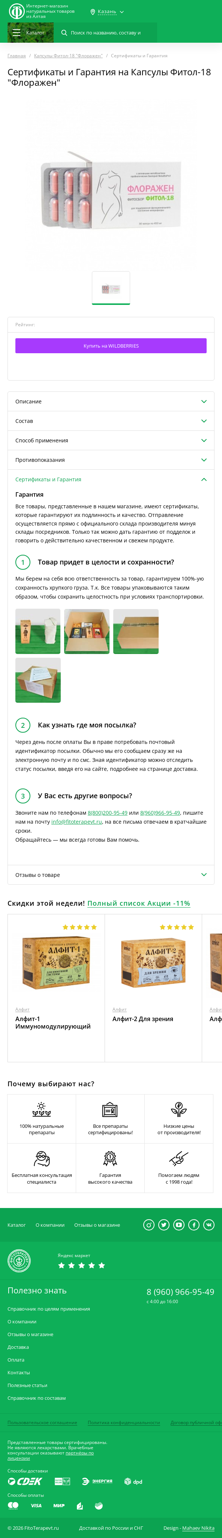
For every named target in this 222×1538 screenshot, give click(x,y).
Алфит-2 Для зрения (142, 1019)
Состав (24, 420)
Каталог (17, 1224)
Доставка (18, 1347)
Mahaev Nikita (198, 1528)
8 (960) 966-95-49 (180, 1291)
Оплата (16, 1360)
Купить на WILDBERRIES (111, 345)
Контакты (19, 1372)
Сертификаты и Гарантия (48, 479)
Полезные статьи (27, 1385)
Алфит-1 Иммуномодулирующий (53, 1022)
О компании (50, 1224)
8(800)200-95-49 (108, 812)
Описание (28, 401)
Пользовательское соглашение (42, 1422)
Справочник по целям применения (49, 1309)
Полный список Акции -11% (138, 903)
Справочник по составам (37, 1398)
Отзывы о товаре (37, 874)
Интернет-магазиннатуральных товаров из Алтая (50, 11)
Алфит (22, 1009)
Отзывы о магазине (97, 1224)
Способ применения (41, 440)
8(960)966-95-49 (160, 812)
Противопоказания (40, 459)
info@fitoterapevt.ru (76, 821)
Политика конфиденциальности (124, 1422)
